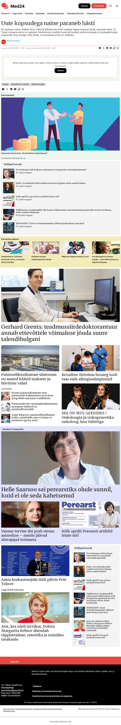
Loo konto (99, 6)
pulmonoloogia (38, 84)
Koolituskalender (55, 13)
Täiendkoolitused (75, 13)
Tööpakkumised (94, 13)
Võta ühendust (9, 709)
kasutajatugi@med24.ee (12, 690)
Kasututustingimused (23, 709)
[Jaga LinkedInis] (107, 48)
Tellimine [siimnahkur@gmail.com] (36, 686)
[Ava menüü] (117, 5)
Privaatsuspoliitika (40, 709)
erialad (5, 84)
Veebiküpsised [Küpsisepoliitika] (9, 711)
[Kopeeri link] (114, 48)
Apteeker (40, 13)
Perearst (5, 13)
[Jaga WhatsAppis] (118, 48)
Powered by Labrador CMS (60, 722)
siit (24, 158)
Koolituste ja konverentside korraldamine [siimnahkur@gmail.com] (52, 696)
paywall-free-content (20, 84)
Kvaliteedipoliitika (55, 709)
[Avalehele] (13, 6)
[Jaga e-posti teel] (110, 48)
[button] (115, 251)
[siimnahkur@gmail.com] (47, 691)
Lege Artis (17, 13)
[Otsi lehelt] (110, 6)
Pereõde (29, 13)
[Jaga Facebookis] (100, 48)
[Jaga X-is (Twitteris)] (103, 48)
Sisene (84, 6)
